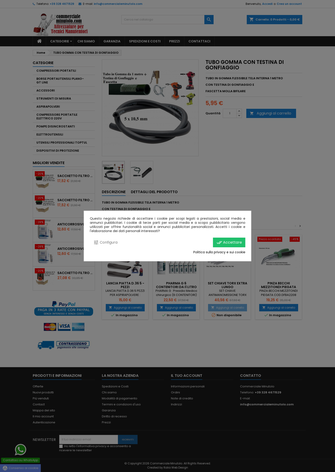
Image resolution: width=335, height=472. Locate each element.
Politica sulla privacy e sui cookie (219, 252)
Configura (105, 242)
